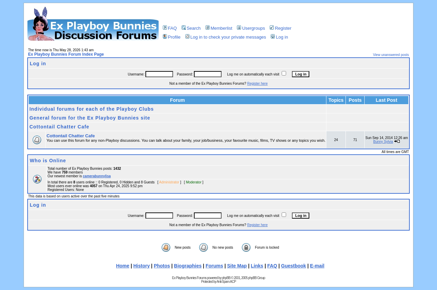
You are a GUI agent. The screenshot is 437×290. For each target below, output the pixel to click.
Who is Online (48, 160)
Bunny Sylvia (383, 141)
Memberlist (219, 28)
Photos (162, 265)
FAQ (170, 28)
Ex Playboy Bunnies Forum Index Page (66, 54)
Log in (279, 37)
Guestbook (293, 265)
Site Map (237, 265)
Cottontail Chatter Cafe (59, 126)
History (141, 265)
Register (280, 28)
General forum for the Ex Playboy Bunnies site (89, 118)
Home (122, 265)
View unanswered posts (391, 55)
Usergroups (251, 28)
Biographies (188, 265)
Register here (257, 83)
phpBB (226, 278)
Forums (214, 265)
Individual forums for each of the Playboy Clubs (91, 109)
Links (257, 265)
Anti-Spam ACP (226, 282)
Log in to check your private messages (225, 37)
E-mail (317, 265)
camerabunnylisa (97, 176)
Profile (172, 37)
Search (191, 28)
